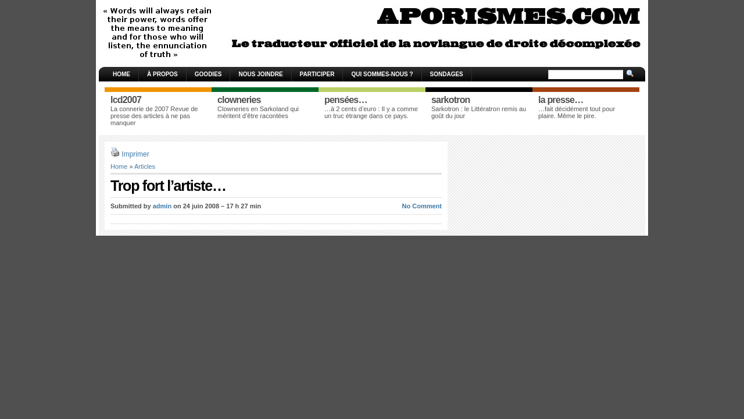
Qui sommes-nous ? (382, 74)
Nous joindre (260, 74)
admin (162, 206)
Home (121, 74)
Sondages (446, 74)
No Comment (422, 206)
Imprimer (135, 154)
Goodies (208, 74)
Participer (317, 74)
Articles (144, 166)
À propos (162, 74)
